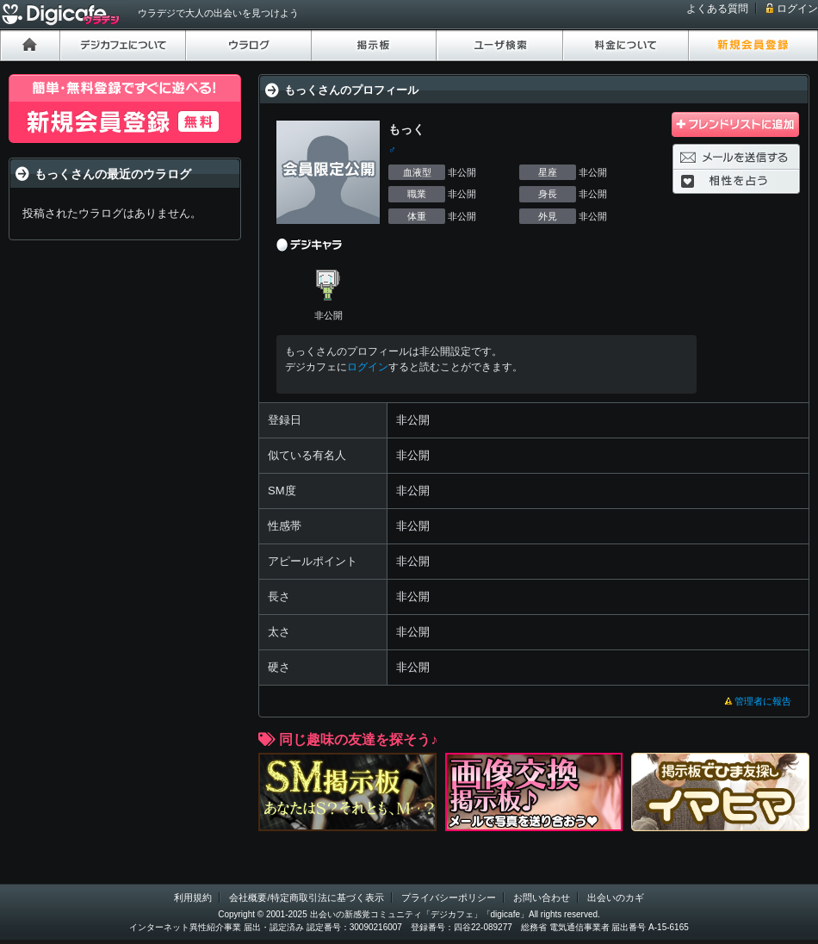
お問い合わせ (541, 897)
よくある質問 (717, 9)
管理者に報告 (762, 701)
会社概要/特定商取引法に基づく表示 (306, 897)
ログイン (797, 9)
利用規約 (193, 897)
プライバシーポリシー (448, 897)
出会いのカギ (615, 897)
